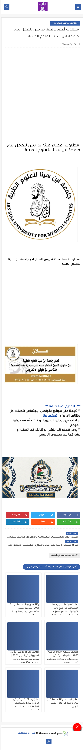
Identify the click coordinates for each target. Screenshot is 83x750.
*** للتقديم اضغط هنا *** (61, 406)
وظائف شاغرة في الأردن (64, 23)
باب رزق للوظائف (25, 733)
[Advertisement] (41, 95)
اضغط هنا (49, 416)
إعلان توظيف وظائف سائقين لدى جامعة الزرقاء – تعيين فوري (61, 703)
